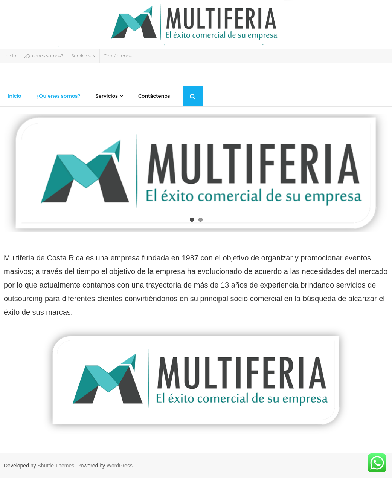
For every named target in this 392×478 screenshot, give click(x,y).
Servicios (81, 55)
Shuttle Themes (56, 466)
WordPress (120, 466)
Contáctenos (118, 55)
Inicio (10, 55)
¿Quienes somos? (43, 55)
